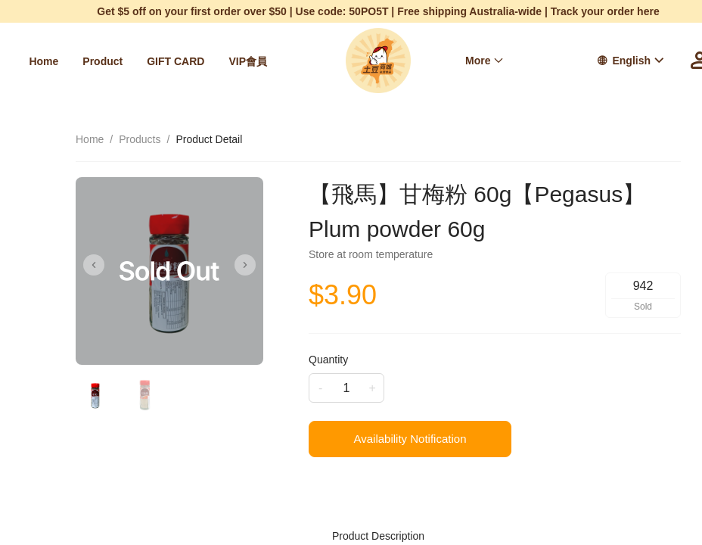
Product (102, 61)
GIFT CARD (175, 61)
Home (43, 61)
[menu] (151, 61)
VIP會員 (247, 61)
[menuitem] (43, 61)
